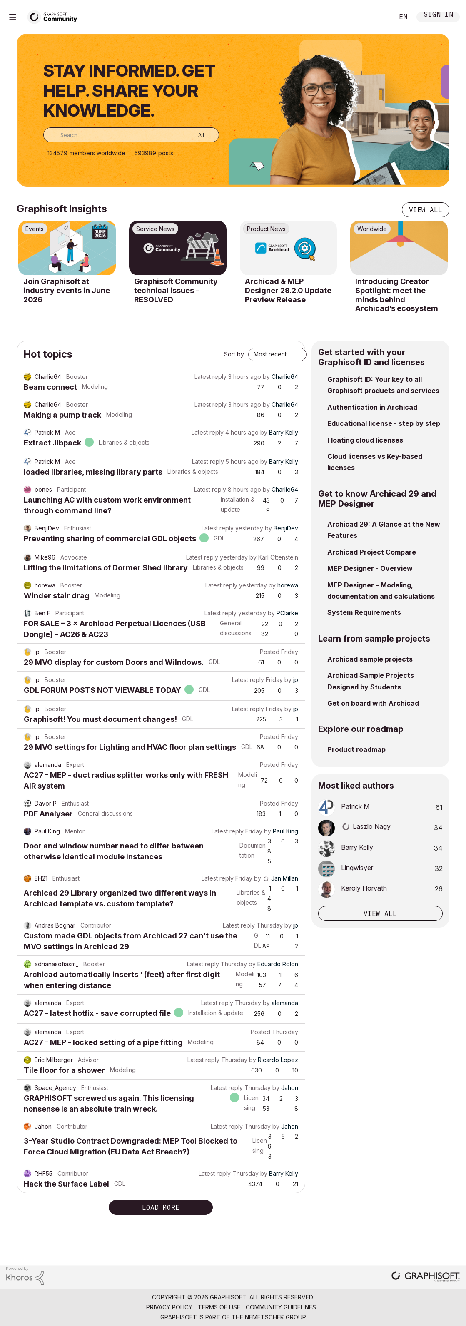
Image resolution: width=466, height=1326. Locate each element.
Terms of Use (219, 1307)
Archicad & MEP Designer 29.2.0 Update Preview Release (288, 290)
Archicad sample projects (370, 659)
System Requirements (364, 612)
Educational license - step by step (383, 423)
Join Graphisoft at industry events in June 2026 (66, 290)
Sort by (234, 354)
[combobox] (131, 134)
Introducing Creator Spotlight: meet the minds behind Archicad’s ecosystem (396, 295)
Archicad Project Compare (371, 552)
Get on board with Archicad (373, 703)
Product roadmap (356, 749)
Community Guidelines (281, 1307)
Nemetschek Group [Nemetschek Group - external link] (275, 1317)
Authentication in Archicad (372, 407)
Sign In (438, 15)
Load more (160, 1207)
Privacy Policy (169, 1307)
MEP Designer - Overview (370, 568)
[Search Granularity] (195, 134)
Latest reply (210, 376)
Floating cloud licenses (365, 440)
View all (425, 210)
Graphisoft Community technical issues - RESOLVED (176, 290)
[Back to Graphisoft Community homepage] (55, 16)
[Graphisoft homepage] (425, 1277)
